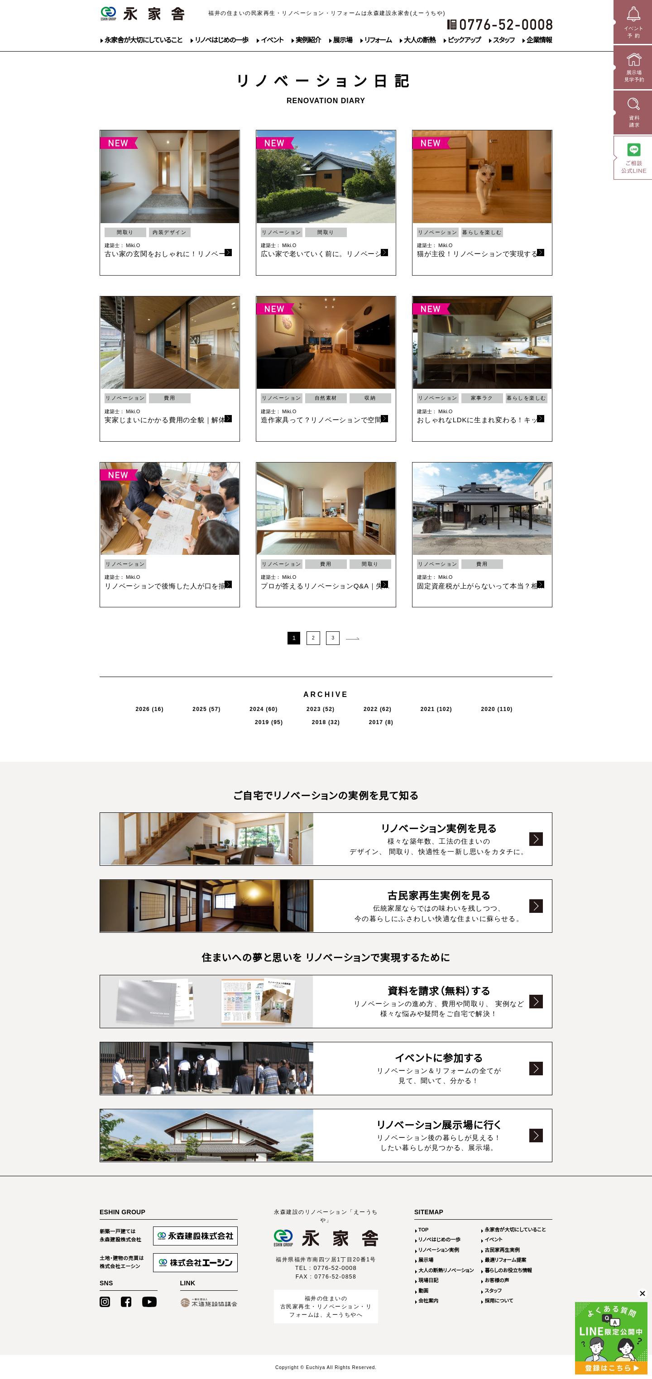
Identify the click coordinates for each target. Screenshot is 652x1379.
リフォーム (378, 40)
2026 (135, 707)
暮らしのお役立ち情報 (508, 1270)
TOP (423, 1229)
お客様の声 (496, 1280)
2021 (345, 707)
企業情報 (539, 40)
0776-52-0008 (335, 1267)
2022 (301, 707)
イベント (272, 40)
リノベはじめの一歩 (221, 40)
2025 (177, 707)
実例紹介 (308, 40)
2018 (476, 707)
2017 (514, 707)
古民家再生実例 (501, 1249)
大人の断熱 (419, 40)
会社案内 (428, 1300)
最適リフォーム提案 (505, 1259)
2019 (434, 707)
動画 (423, 1290)
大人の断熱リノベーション (446, 1270)
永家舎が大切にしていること (143, 40)
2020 (391, 707)
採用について (498, 1300)
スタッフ (503, 40)
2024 (218, 707)
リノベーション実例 (438, 1249)
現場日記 (428, 1280)
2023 (260, 707)
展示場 (342, 40)
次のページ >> (352, 637)
